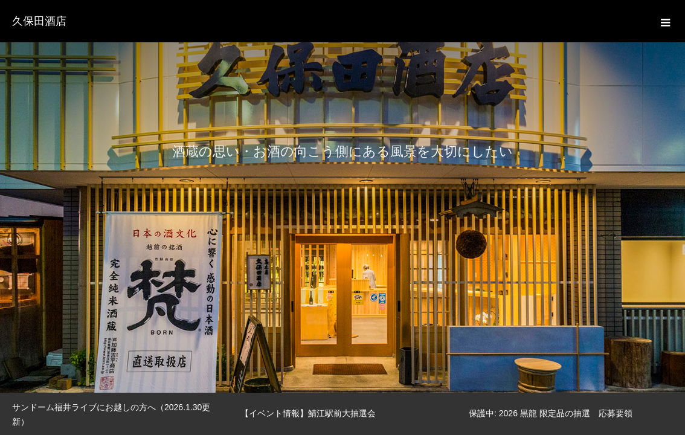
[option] (342, 196)
